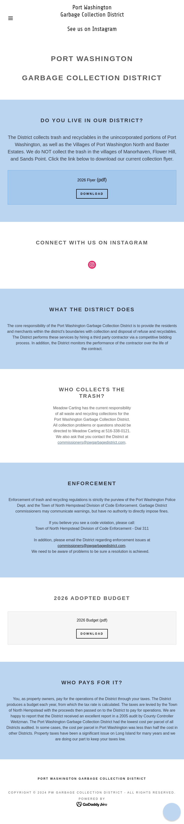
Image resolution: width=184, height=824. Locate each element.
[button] (9, 18)
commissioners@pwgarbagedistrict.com (91, 442)
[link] (92, 30)
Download (92, 194)
